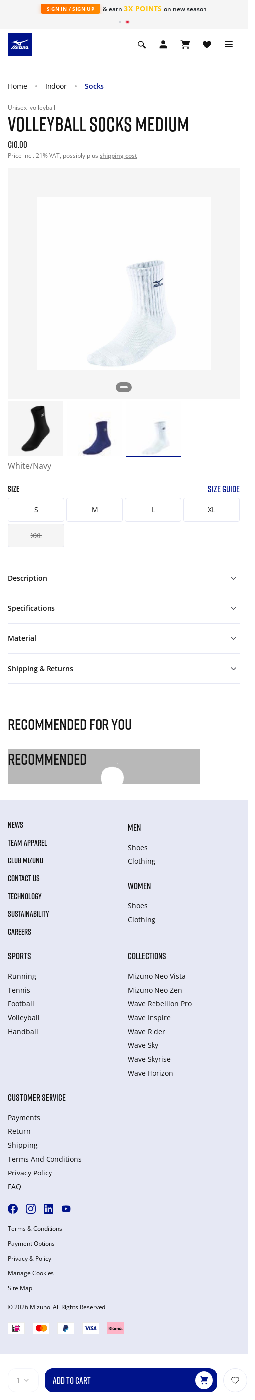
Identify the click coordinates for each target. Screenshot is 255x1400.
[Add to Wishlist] (235, 1380)
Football (21, 1003)
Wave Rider (146, 1031)
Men (134, 827)
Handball (23, 1031)
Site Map (20, 1288)
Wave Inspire (149, 1017)
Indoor (56, 85)
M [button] (95, 509)
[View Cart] (185, 44)
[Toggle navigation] (229, 44)
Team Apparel (27, 843)
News (15, 825)
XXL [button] (36, 535)
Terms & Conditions (35, 1228)
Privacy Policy (30, 1172)
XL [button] (211, 509)
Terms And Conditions (45, 1159)
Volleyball (24, 1017)
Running (22, 976)
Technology (25, 896)
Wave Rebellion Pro (160, 1003)
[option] (35, 428)
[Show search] (142, 44)
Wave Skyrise (149, 1059)
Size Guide (224, 489)
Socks (94, 85)
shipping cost (118, 155)
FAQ (14, 1186)
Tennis (19, 989)
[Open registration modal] (163, 44)
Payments (24, 1117)
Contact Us (24, 878)
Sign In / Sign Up (70, 8)
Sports (19, 955)
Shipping (23, 1145)
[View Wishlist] (207, 44)
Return (19, 1131)
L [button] (153, 509)
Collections (147, 955)
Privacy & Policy (29, 1258)
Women (139, 885)
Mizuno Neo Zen (155, 989)
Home (17, 85)
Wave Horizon (150, 1073)
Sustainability (28, 914)
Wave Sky (143, 1045)
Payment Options (31, 1243)
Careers (19, 932)
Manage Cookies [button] (31, 1273)
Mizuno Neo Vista (157, 976)
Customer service (37, 1097)
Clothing (141, 861)
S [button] (36, 509)
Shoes (138, 847)
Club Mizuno (25, 860)
